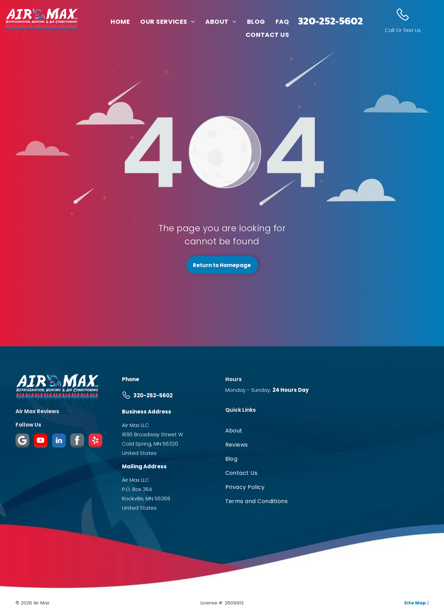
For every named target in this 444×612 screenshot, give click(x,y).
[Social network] (77, 441)
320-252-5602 (330, 20)
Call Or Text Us (403, 30)
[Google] (22, 441)
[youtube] (41, 441)
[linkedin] (59, 441)
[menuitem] (120, 21)
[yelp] (95, 441)
